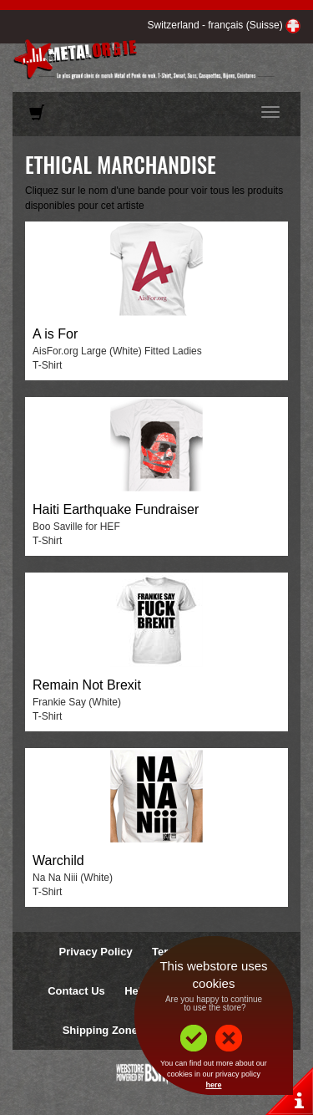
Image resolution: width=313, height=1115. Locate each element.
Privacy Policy (95, 951)
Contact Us (76, 991)
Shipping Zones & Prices (126, 1030)
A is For (55, 334)
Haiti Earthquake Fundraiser (116, 509)
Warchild (58, 860)
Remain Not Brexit (87, 685)
